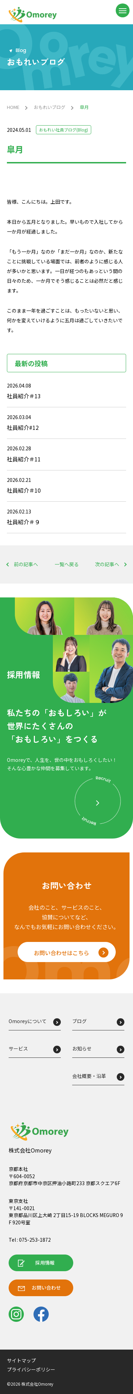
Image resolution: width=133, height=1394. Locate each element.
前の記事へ (26, 564)
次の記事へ (107, 564)
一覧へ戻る (67, 564)
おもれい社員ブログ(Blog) (63, 130)
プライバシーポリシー (31, 1369)
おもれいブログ (49, 107)
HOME (13, 107)
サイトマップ (21, 1360)
